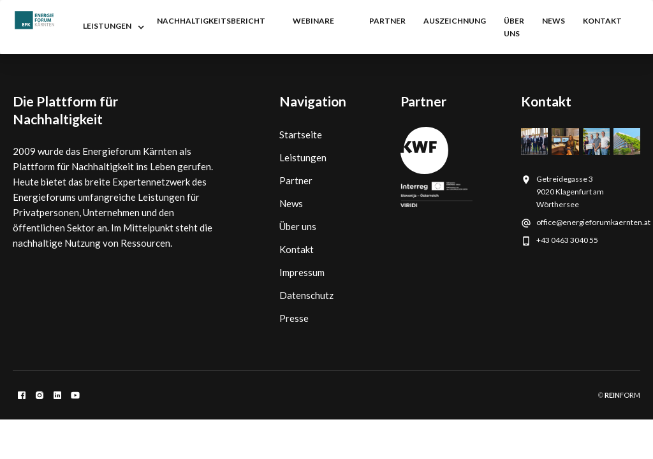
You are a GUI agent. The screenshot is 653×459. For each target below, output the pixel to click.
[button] (111, 27)
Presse (294, 318)
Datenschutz (306, 295)
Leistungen (302, 157)
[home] (34, 20)
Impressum (302, 272)
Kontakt (296, 249)
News (291, 203)
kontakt (602, 21)
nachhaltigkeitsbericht (211, 21)
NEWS (553, 21)
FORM (621, 395)
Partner (295, 180)
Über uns (514, 27)
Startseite (300, 134)
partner (387, 21)
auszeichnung (454, 21)
